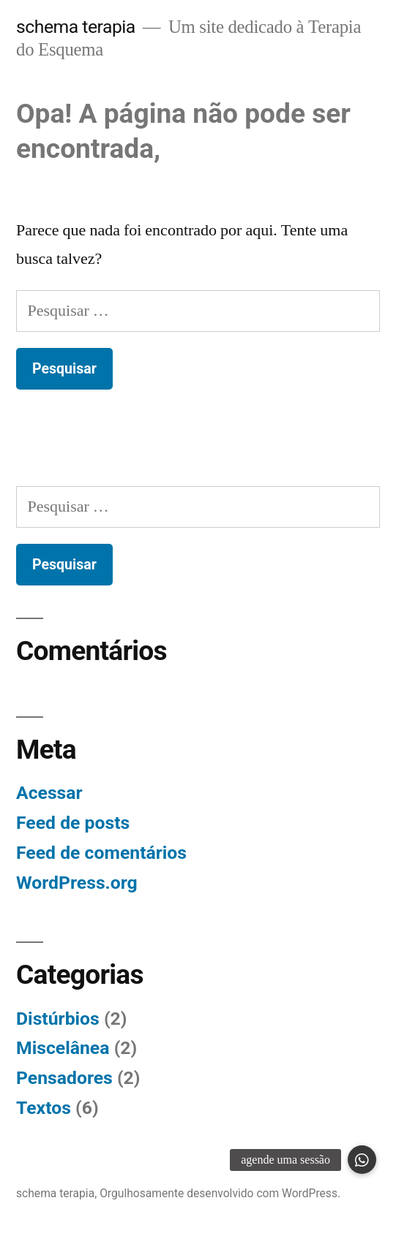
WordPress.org (77, 882)
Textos (43, 1107)
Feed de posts (73, 822)
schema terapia (75, 26)
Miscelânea (62, 1047)
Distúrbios (58, 1018)
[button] (362, 1159)
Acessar (49, 792)
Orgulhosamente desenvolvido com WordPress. (220, 1193)
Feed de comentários (101, 852)
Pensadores (64, 1077)
